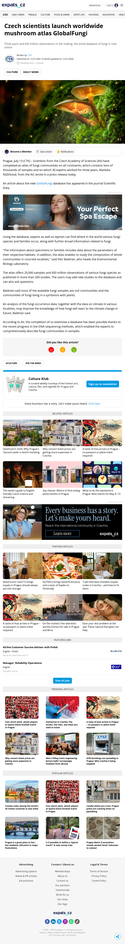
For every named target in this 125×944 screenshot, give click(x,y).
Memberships (62, 871)
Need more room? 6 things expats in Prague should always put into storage (20, 585)
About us (63, 876)
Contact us (62, 880)
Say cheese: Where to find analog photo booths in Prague (61, 492)
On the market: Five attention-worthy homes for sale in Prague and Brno (61, 627)
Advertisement (115, 192)
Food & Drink (62, 14)
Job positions (26, 880)
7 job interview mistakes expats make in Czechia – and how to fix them (101, 585)
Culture (45, 14)
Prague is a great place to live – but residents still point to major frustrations (21, 845)
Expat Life (79, 14)
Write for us (62, 894)
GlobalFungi (44, 183)
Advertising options (26, 871)
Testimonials (63, 890)
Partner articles (62, 546)
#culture (11, 363)
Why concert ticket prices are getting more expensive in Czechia (59, 452)
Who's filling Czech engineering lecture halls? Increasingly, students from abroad (61, 761)
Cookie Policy (99, 880)
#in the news (33, 363)
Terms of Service (99, 871)
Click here (94, 403)
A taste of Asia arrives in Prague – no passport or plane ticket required (101, 452)
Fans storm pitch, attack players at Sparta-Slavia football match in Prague (21, 724)
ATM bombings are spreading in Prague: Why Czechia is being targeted (102, 761)
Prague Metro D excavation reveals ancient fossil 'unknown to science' (102, 845)
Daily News (18, 14)
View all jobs (62, 680)
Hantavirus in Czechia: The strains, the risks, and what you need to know (62, 724)
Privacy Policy (99, 876)
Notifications (65, 151)
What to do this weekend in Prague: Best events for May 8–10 (101, 492)
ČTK (30, 55)
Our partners (62, 885)
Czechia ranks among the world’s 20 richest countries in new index (21, 807)
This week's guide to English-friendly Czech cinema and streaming (19, 494)
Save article (44, 151)
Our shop (62, 899)
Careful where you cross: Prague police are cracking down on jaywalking (102, 809)
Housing (94, 14)
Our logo (62, 904)
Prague (32, 14)
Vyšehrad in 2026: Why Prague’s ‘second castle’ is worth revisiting (21, 450)
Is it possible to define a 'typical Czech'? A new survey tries (62, 844)
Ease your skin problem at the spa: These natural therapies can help (101, 627)
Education (109, 14)
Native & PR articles (26, 876)
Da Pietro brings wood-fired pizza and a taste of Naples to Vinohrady (61, 585)
